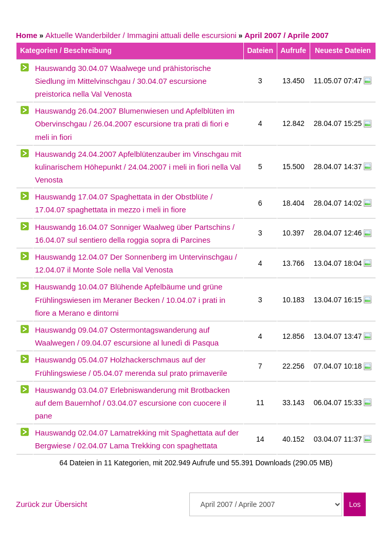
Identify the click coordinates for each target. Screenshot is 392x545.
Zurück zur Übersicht (51, 504)
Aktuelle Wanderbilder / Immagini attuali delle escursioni (140, 35)
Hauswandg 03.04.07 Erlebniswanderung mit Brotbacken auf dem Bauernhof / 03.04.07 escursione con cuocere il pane (132, 403)
